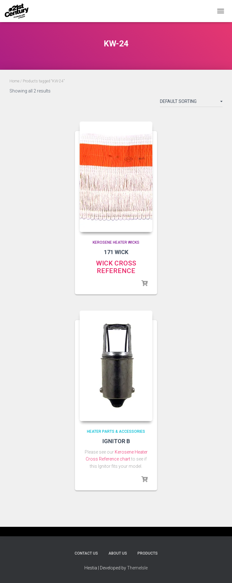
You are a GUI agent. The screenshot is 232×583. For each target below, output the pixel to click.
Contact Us (86, 553)
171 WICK (116, 252)
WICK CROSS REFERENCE (116, 267)
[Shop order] (191, 102)
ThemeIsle (137, 567)
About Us (117, 553)
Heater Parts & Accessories (116, 431)
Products (147, 553)
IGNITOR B (116, 441)
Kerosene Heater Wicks (116, 242)
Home (14, 81)
